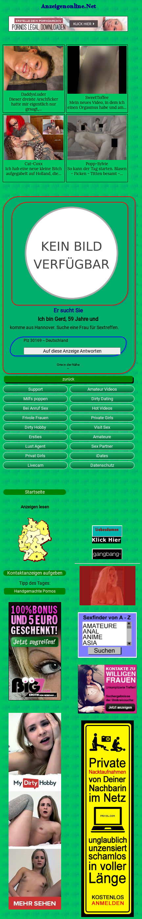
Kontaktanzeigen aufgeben (34, 573)
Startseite (35, 492)
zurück (68, 379)
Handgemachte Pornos (35, 591)
